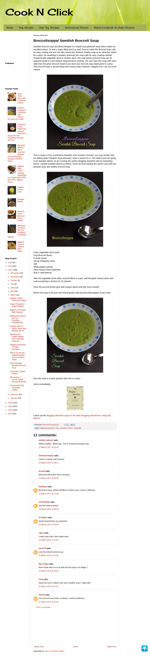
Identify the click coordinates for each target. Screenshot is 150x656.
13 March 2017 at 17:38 (48, 494)
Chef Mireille (44, 502)
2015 (10, 406)
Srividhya (43, 517)
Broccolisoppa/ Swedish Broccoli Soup (18, 365)
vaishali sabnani (46, 440)
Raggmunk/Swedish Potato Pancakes (18, 347)
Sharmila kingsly (46, 456)
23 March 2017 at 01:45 (48, 555)
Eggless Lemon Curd (20, 189)
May (12, 291)
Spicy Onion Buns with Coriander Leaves (21, 98)
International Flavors (76, 27)
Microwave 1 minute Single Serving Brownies (18, 379)
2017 (10, 270)
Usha (41, 579)
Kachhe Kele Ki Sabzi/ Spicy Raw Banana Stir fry (18, 328)
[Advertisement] (75, 627)
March (13, 295)
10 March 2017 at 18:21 (48, 463)
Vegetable (77, 428)
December (15, 273)
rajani (41, 533)
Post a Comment (43, 607)
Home (9, 27)
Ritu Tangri (44, 564)
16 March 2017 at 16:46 (48, 525)
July (12, 284)
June (12, 288)
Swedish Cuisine (66, 428)
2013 (10, 414)
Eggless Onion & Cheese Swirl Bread (20, 246)
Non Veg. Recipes (49, 27)
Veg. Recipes (26, 27)
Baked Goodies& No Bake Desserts (114, 27)
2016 (10, 403)
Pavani (42, 595)
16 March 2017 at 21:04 (48, 540)
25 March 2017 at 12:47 (48, 586)
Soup (57, 428)
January (14, 398)
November (15, 277)
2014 (10, 410)
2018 (10, 266)
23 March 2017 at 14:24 (48, 571)
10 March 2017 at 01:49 (48, 447)
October (14, 280)
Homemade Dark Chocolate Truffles (17, 387)
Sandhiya (43, 487)
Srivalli (42, 471)
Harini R (42, 548)
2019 (10, 263)
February (14, 394)
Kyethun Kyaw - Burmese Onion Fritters (21, 215)
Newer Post (39, 647)
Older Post (111, 647)
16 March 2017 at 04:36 (48, 509)
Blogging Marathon (47, 428)
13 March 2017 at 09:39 (48, 478)
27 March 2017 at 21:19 (48, 602)
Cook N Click (39, 12)
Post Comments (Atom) (54, 651)
